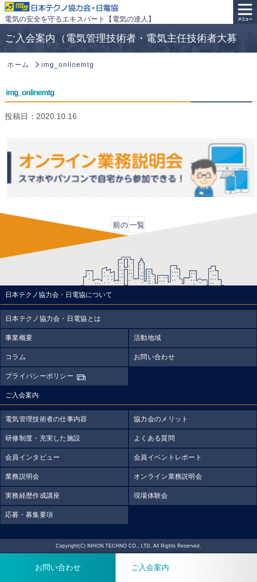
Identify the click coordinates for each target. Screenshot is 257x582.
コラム (15, 357)
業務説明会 (22, 476)
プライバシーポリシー (39, 376)
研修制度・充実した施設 (42, 438)
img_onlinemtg (30, 92)
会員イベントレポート (168, 457)
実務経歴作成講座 (32, 495)
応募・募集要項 (29, 514)
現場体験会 (151, 495)
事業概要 (18, 337)
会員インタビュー (32, 457)
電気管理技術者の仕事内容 (46, 419)
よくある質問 (154, 438)
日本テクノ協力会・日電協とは (53, 318)
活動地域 (147, 337)
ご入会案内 (142, 567)
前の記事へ (120, 227)
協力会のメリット (161, 419)
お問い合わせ (154, 357)
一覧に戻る (137, 227)
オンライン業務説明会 (168, 476)
